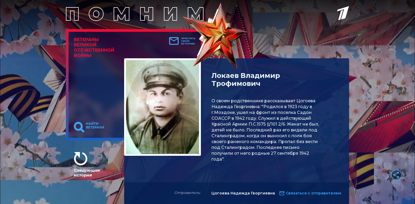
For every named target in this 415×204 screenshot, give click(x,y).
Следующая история (87, 173)
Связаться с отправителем (313, 193)
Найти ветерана (95, 125)
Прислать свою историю (188, 41)
